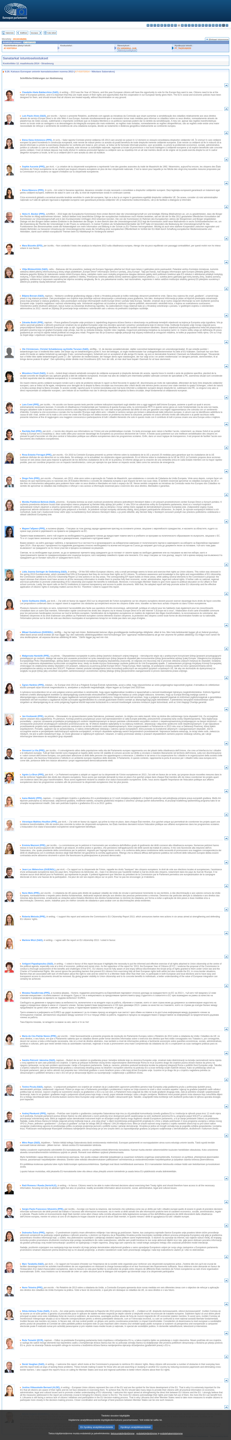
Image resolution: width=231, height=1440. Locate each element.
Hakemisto (10, 33)
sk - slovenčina (216, 25)
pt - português (209, 25)
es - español (151, 25)
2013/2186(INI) (20, 39)
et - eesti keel (165, 25)
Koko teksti (52, 33)
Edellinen (23, 33)
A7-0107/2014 (10, 48)
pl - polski (206, 25)
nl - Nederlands (203, 25)
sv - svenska (227, 25)
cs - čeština (155, 25)
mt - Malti (199, 25)
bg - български (148, 25)
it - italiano (185, 25)
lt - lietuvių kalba (192, 25)
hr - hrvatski (182, 25)
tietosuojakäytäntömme (123, 1433)
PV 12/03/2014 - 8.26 (126, 48)
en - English (172, 25)
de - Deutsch (161, 25)
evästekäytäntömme (146, 1433)
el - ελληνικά (168, 25)
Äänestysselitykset (127, 50)
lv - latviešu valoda (189, 25)
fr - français (175, 25)
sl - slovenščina (220, 25)
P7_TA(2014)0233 (183, 48)
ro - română (213, 25)
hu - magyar (196, 25)
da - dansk (158, 25)
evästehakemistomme (171, 1433)
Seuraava (34, 33)
